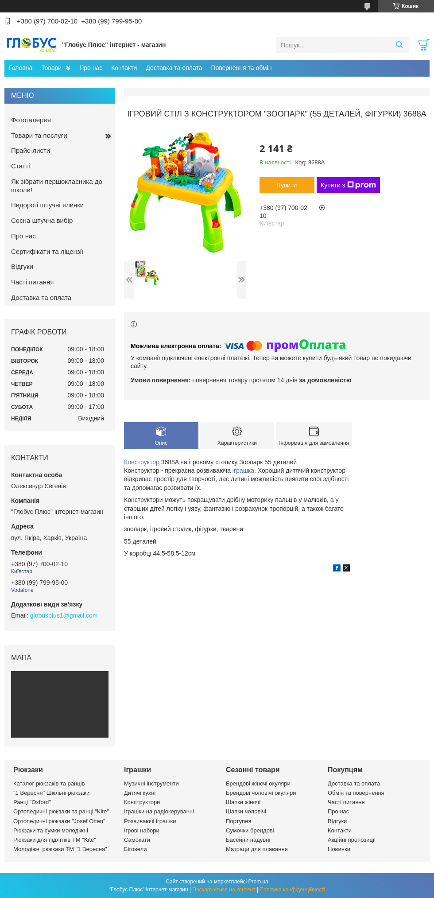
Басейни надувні (248, 839)
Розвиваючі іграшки (150, 821)
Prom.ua (258, 882)
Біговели (135, 849)
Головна (20, 67)
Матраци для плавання (257, 849)
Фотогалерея (31, 120)
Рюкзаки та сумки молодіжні (50, 830)
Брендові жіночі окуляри (258, 783)
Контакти (124, 67)
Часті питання (32, 282)
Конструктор (141, 462)
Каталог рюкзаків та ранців (49, 783)
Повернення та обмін (241, 67)
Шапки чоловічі (246, 811)
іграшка (243, 470)
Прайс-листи (30, 150)
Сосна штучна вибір (42, 220)
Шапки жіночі (243, 802)
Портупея (238, 821)
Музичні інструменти (151, 783)
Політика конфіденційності (293, 889)
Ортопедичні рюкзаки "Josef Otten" (59, 821)
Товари (51, 67)
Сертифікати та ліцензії (47, 251)
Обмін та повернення (356, 792)
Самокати (137, 839)
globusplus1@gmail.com (64, 615)
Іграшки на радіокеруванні (159, 811)
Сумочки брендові (250, 830)
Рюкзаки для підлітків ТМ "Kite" (54, 839)
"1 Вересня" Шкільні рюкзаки (51, 792)
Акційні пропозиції (352, 839)
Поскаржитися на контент (223, 889)
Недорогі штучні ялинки (47, 205)
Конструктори (142, 802)
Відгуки (22, 266)
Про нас (90, 67)
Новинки (339, 849)
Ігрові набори (141, 830)
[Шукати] (399, 45)
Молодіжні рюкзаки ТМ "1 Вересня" (60, 849)
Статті (20, 166)
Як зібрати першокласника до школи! (56, 186)
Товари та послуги (39, 135)
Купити (287, 185)
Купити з (348, 185)
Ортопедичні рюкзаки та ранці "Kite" (61, 811)
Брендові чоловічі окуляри (261, 792)
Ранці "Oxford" (32, 802)
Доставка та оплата (174, 67)
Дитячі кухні (139, 792)
